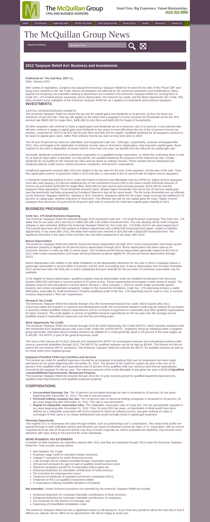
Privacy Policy (129, 23)
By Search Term (77, 45)
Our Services (41, 23)
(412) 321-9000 (176, 12)
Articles (145, 23)
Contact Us (176, 23)
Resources (160, 23)
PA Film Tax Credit (83, 23)
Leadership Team (60, 23)
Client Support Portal (107, 23)
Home (25, 23)
